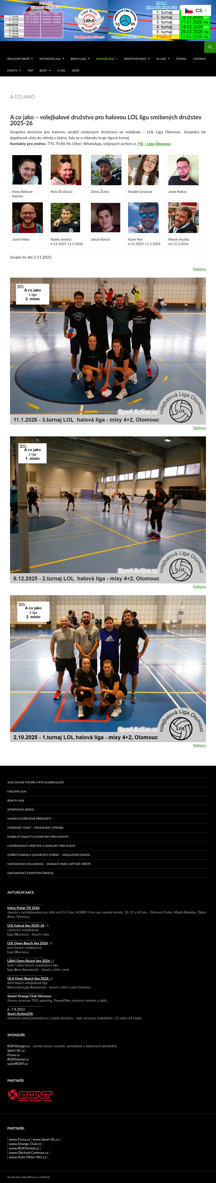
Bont (43, 70)
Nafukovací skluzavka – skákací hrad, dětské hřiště (49, 864)
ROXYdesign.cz (18, 1046)
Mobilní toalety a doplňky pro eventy (38, 836)
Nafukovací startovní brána (30, 873)
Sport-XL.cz (16, 1050)
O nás (61, 70)
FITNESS (181, 58)
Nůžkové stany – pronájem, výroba (35, 827)
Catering (199, 58)
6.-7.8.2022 (20, 1011)
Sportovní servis (20, 809)
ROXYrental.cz (18, 1059)
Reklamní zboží (18, 58)
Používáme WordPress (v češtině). (28, 1177)
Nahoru (199, 268)
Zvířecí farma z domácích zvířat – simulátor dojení (48, 855)
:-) (27, 925)
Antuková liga (50, 58)
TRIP (30, 70)
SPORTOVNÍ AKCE (135, 58)
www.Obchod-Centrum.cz (28, 1152)
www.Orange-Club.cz (25, 1144)
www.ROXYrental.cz (24, 1148)
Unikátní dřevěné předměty (29, 818)
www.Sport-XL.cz (46, 1139)
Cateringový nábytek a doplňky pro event (41, 846)
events (12, 70)
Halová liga (105, 58)
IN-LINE (161, 58)
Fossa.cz (13, 1055)
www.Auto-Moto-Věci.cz (27, 1157)
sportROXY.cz (17, 1063)
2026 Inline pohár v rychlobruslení (35, 782)
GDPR (75, 70)
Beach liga (78, 58)
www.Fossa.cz (19, 1139)
